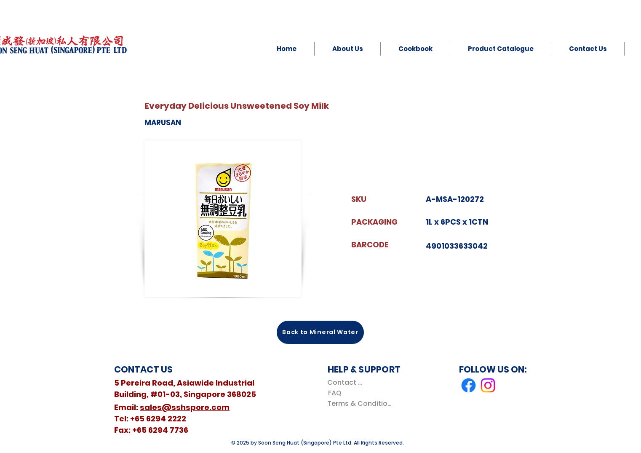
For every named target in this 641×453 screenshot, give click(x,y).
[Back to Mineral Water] (320, 332)
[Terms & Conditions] (361, 403)
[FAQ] (334, 393)
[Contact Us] (346, 382)
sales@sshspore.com (185, 407)
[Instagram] (487, 385)
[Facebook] (468, 385)
